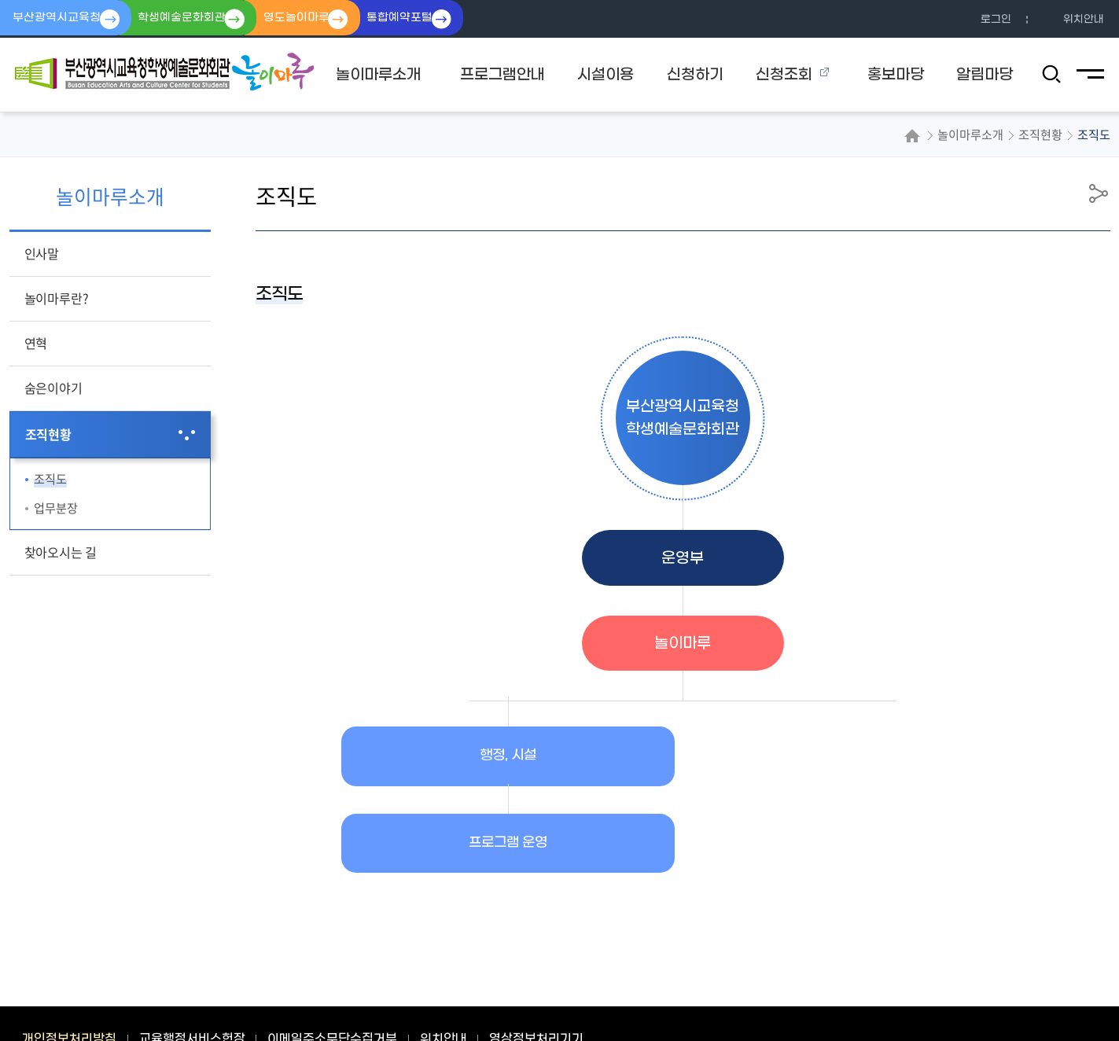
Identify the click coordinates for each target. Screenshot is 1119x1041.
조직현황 (48, 434)
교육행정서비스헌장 (192, 954)
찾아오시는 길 (61, 552)
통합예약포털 (425, 18)
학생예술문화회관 (192, 18)
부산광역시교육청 (59, 18)
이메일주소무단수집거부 (332, 954)
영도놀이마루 (314, 18)
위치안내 (1083, 19)
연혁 (36, 342)
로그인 (996, 19)
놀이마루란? (56, 298)
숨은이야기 (53, 387)
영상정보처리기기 (536, 954)
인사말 (41, 253)
